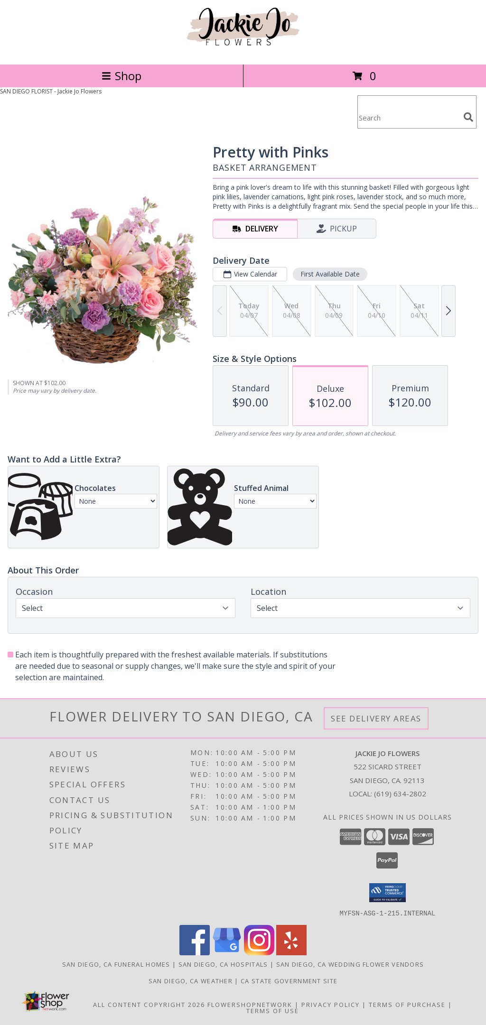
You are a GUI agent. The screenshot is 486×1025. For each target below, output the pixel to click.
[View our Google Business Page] (227, 952)
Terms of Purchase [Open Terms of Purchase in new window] (407, 1004)
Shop (121, 75)
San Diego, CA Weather (191, 980)
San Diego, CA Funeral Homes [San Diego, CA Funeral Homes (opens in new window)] (116, 964)
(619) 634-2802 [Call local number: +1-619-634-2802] (400, 793)
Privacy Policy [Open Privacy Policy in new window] (330, 1004)
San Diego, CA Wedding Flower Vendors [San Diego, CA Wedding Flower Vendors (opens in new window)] (350, 964)
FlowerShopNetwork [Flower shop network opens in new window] (249, 1004)
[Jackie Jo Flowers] (243, 50)
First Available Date (330, 273)
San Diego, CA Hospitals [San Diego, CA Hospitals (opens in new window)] (223, 964)
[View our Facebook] (194, 952)
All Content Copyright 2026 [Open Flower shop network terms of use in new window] (149, 1004)
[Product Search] (408, 118)
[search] (468, 117)
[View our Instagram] (259, 952)
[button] (387, 892)
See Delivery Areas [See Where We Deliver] (376, 718)
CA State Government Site (289, 980)
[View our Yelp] (291, 952)
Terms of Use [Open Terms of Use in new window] (272, 1010)
